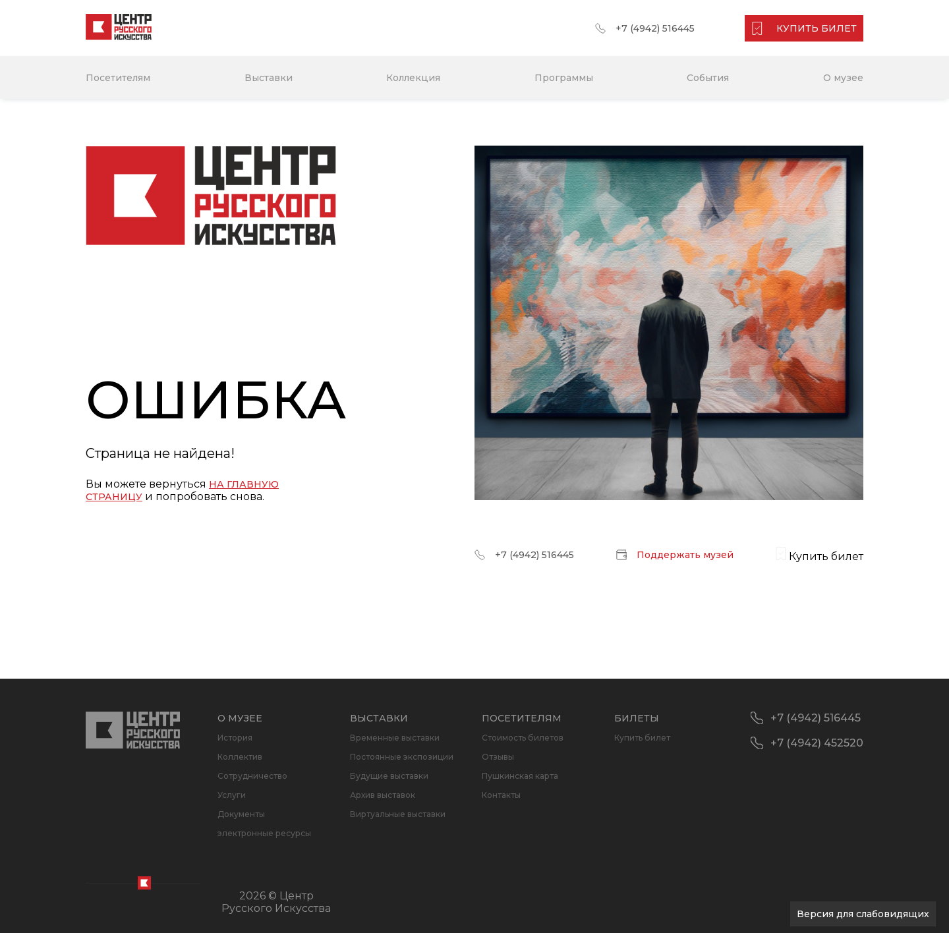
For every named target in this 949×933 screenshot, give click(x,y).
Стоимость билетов (522, 738)
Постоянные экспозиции (401, 757)
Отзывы (498, 757)
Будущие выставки (389, 776)
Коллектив (239, 757)
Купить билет (642, 738)
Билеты (636, 718)
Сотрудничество (252, 776)
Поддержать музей (685, 555)
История (234, 738)
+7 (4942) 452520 (816, 743)
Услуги (231, 795)
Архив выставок (382, 795)
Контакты (501, 795)
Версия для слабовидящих (863, 914)
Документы (241, 814)
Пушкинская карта (520, 776)
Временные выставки (395, 738)
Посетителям (118, 78)
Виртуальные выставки (398, 814)
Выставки (268, 78)
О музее (843, 78)
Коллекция (413, 78)
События (708, 78)
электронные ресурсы (264, 833)
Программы (563, 78)
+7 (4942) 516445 (655, 28)
